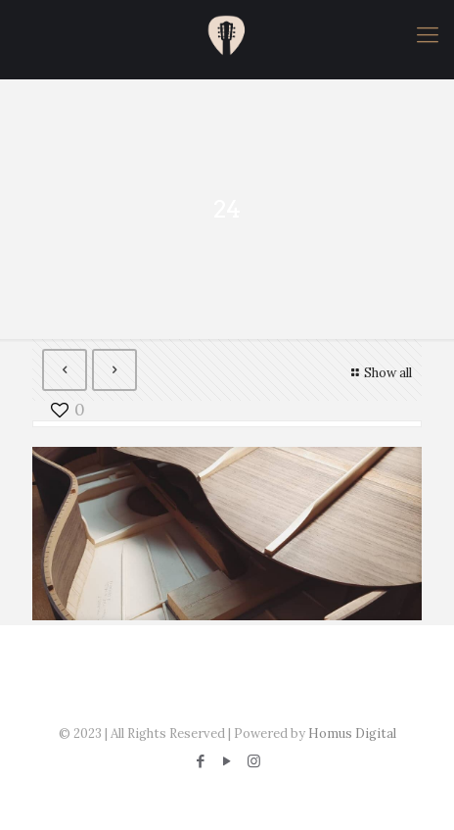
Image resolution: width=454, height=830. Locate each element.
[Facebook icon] (201, 761)
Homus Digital (352, 733)
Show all (379, 373)
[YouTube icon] (227, 761)
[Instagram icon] (254, 761)
